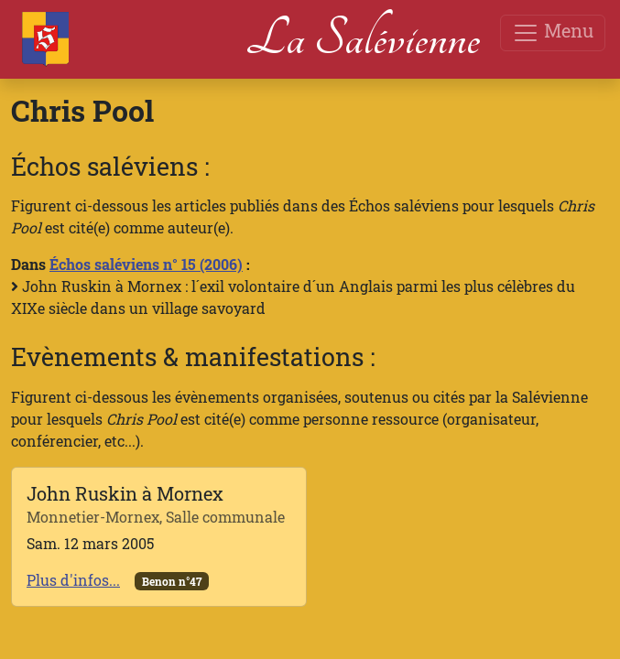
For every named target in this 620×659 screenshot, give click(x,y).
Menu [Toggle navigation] (552, 32)
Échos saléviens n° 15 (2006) (146, 264)
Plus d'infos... (73, 579)
